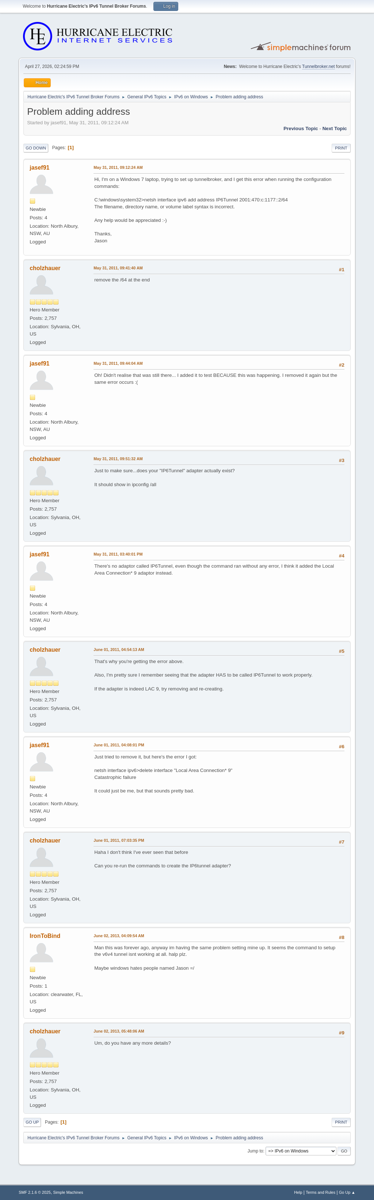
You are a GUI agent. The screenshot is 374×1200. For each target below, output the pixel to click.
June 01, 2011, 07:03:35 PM (119, 840)
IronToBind (45, 936)
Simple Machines (68, 1192)
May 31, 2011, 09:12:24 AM (118, 167)
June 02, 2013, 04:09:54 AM (119, 936)
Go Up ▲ (347, 1192)
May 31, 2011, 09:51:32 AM (118, 459)
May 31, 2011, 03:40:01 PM (118, 554)
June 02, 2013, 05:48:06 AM (119, 1031)
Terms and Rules (320, 1192)
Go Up (32, 1122)
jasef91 (39, 167)
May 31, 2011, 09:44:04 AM (118, 363)
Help (298, 1192)
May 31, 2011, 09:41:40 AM (118, 268)
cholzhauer (45, 268)
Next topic (335, 128)
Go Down (36, 148)
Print (341, 148)
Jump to (255, 1151)
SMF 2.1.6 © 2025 (35, 1192)
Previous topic (300, 128)
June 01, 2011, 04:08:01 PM (119, 745)
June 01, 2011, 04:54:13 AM (119, 649)
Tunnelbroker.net (318, 66)
